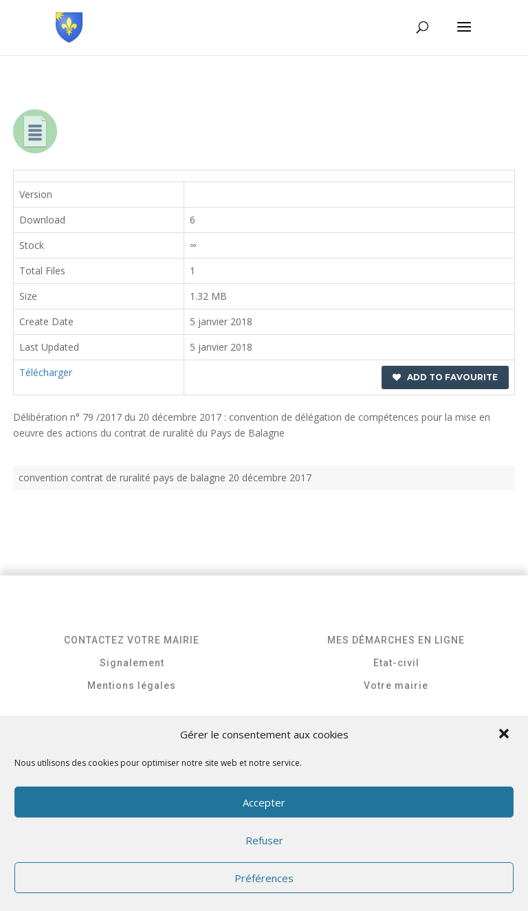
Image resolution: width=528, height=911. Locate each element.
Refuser (264, 840)
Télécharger (45, 372)
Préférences (264, 878)
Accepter (264, 802)
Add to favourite (445, 377)
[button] (505, 735)
